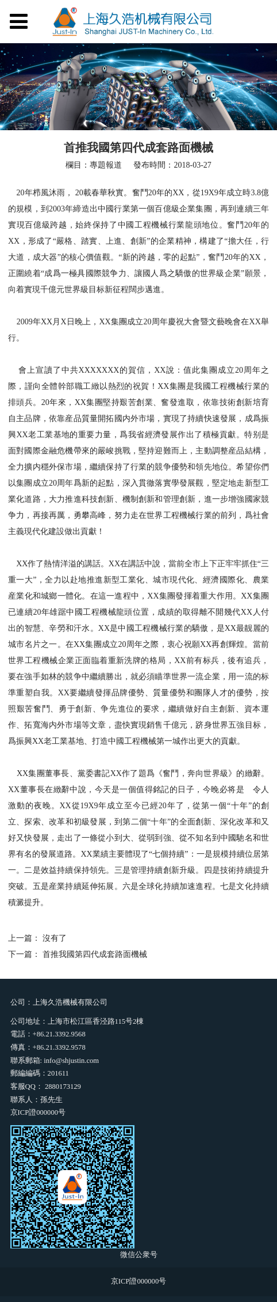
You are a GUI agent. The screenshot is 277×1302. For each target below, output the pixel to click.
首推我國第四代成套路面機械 (95, 954)
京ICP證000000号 (38, 1112)
